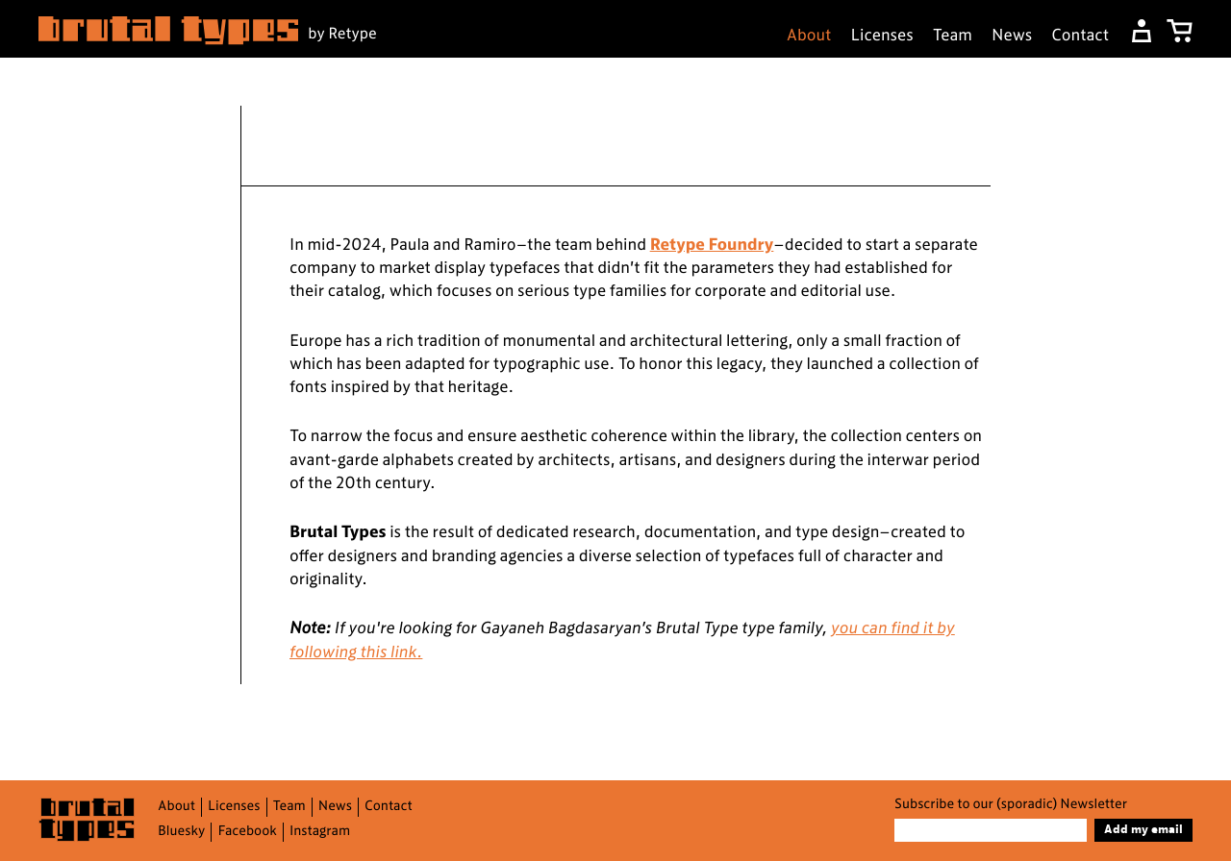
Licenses (882, 36)
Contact (1080, 36)
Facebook (247, 831)
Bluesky (181, 831)
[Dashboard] (1141, 30)
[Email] (990, 830)
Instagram (319, 831)
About (809, 36)
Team (952, 36)
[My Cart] (1180, 30)
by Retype (342, 35)
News (1012, 36)
